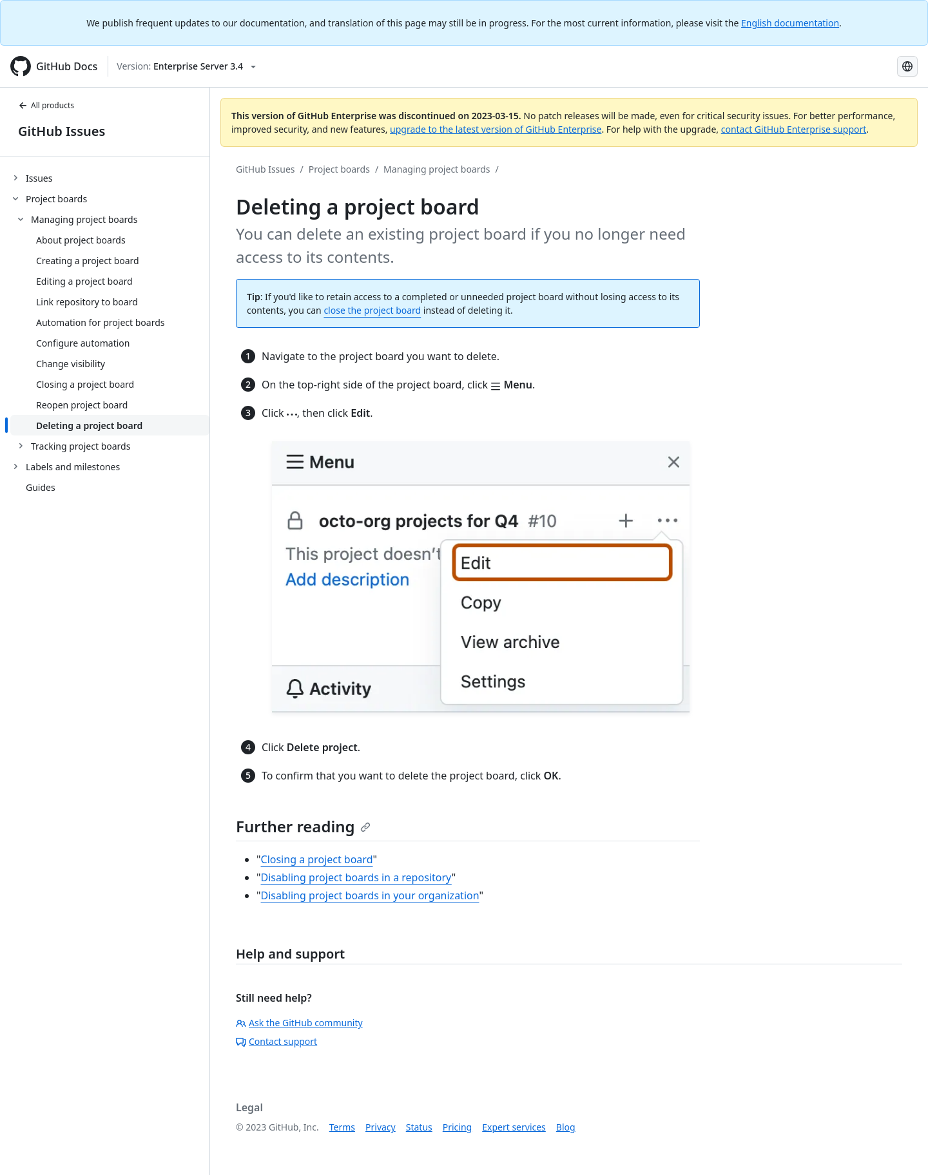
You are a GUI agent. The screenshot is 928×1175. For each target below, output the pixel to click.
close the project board (372, 310)
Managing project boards (436, 169)
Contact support (276, 1041)
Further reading (303, 826)
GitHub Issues (61, 131)
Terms (342, 1127)
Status (419, 1127)
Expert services (514, 1127)
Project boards (339, 169)
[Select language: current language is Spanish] (907, 66)
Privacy (380, 1127)
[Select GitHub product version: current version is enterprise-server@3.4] (186, 66)
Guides (40, 487)
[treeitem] (109, 177)
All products (46, 105)
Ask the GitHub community (299, 1023)
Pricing (457, 1127)
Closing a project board (317, 859)
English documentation (790, 23)
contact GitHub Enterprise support (794, 129)
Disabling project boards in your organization (370, 895)
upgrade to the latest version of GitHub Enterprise (495, 129)
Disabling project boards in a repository (356, 877)
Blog (565, 1127)
